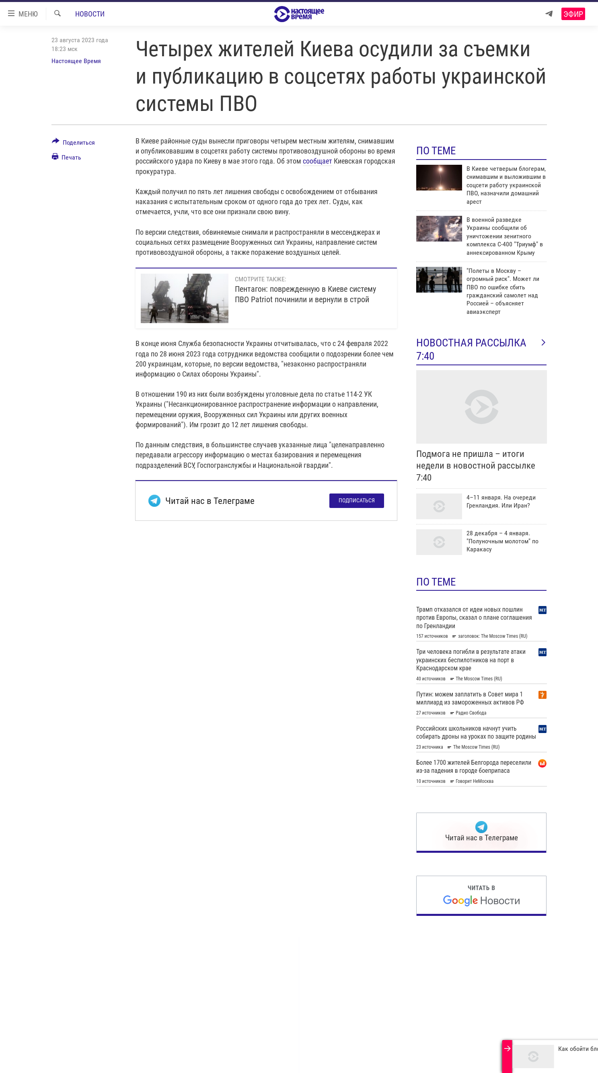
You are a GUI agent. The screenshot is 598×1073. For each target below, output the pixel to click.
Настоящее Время (76, 61)
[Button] (73, 144)
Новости (90, 14)
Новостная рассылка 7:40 (481, 349)
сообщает (317, 161)
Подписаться (357, 500)
